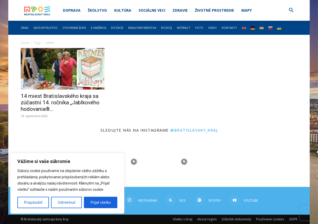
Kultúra (122, 10)
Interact (183, 28)
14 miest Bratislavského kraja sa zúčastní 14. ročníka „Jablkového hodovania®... (60, 102)
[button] (291, 10)
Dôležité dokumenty (236, 219)
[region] (67, 183)
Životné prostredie (214, 10)
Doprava (72, 10)
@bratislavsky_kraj (194, 130)
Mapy (246, 10)
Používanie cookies (270, 219)
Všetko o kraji (182, 219)
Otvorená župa (74, 28)
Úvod (25, 42)
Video (212, 28)
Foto (199, 28)
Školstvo (97, 10)
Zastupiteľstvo (45, 28)
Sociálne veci (152, 10)
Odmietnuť (66, 202)
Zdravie (180, 10)
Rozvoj (166, 28)
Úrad (24, 28)
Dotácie (117, 28)
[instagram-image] (134, 162)
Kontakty (229, 28)
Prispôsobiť (33, 202)
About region (207, 219)
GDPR (293, 219)
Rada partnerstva (142, 28)
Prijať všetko (101, 202)
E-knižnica (98, 28)
